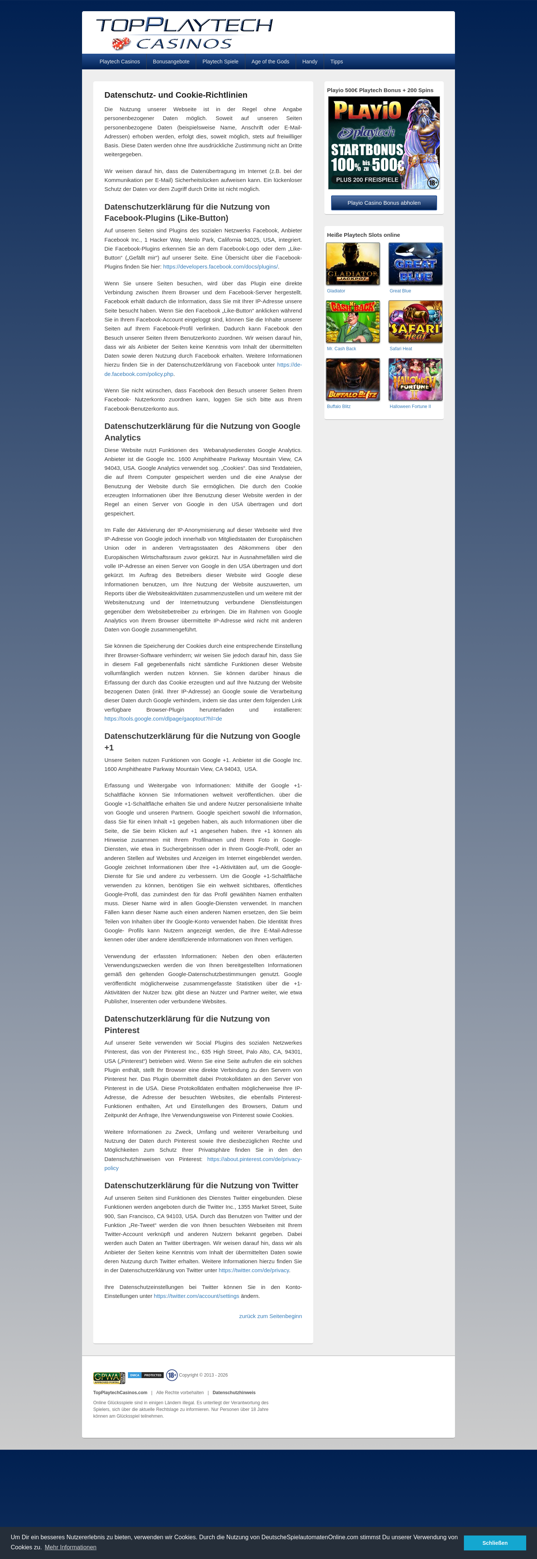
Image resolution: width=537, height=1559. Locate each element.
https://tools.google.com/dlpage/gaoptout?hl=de (163, 718)
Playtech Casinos (120, 62)
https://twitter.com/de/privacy (254, 1270)
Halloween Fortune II (410, 406)
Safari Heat (401, 348)
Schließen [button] (495, 1543)
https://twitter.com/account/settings (196, 1296)
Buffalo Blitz (339, 406)
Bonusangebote (171, 62)
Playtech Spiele (220, 62)
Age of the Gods (270, 62)
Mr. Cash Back (341, 348)
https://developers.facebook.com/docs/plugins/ (220, 266)
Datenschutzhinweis (234, 1392)
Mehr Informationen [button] (71, 1547)
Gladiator (336, 291)
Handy (309, 62)
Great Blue (400, 291)
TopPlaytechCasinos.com (120, 1392)
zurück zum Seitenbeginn (270, 1316)
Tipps (336, 62)
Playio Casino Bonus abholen (384, 203)
